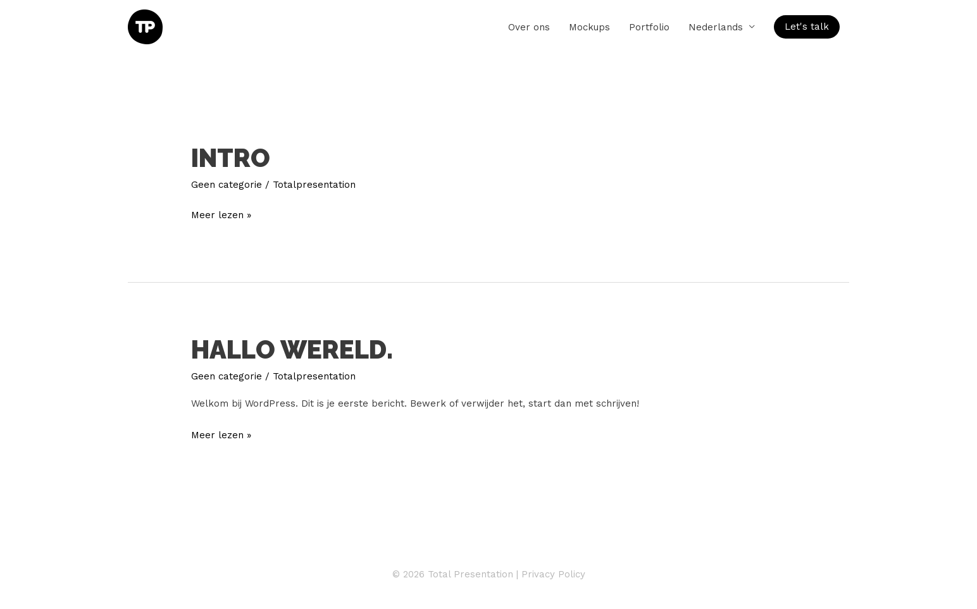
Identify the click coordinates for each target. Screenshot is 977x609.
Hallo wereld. (292, 349)
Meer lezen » (221, 214)
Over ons (529, 27)
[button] (807, 27)
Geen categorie (226, 184)
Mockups (589, 27)
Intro (230, 158)
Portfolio (649, 27)
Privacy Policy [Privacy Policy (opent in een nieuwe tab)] (553, 574)
